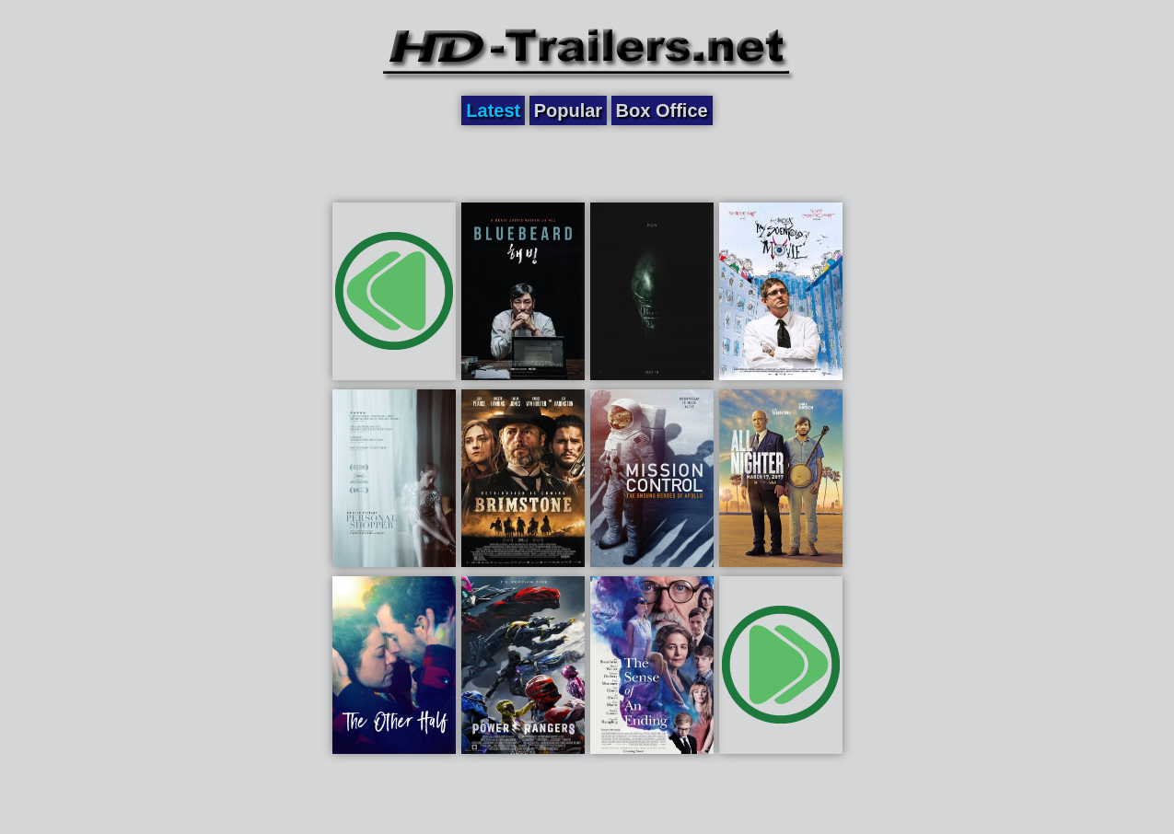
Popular (568, 110)
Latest (493, 110)
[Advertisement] (587, 163)
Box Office (662, 110)
